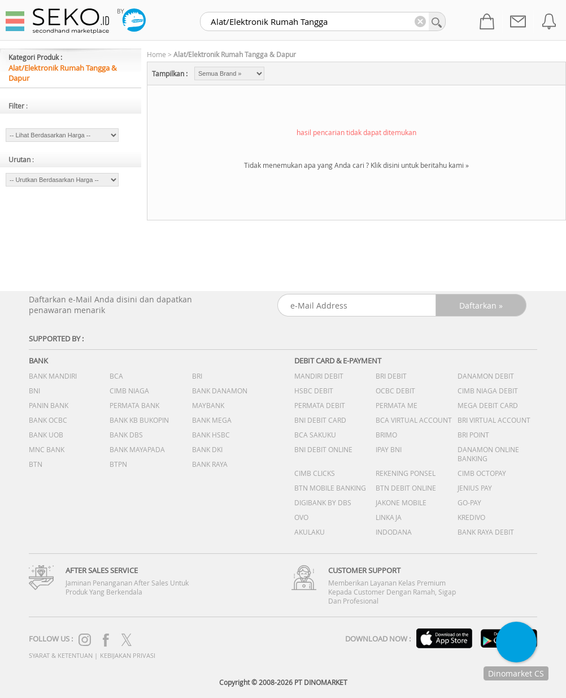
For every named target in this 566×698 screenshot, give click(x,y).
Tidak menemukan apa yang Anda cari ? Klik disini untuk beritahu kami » (356, 165)
